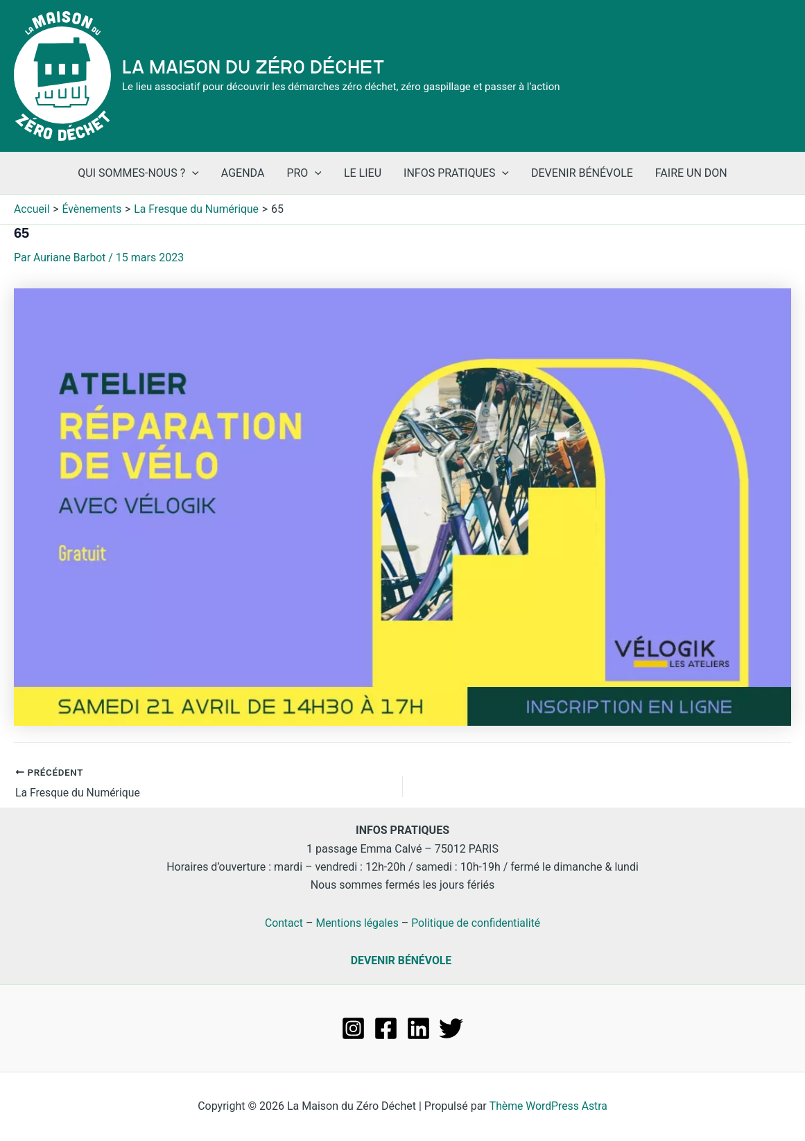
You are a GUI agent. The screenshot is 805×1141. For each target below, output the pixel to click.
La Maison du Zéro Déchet (253, 67)
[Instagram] (353, 1028)
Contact (282, 922)
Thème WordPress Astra (548, 1106)
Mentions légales (356, 922)
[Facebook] (386, 1028)
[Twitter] (451, 1028)
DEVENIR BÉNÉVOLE (401, 960)
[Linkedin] (418, 1028)
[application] (192, 173)
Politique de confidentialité (476, 922)
